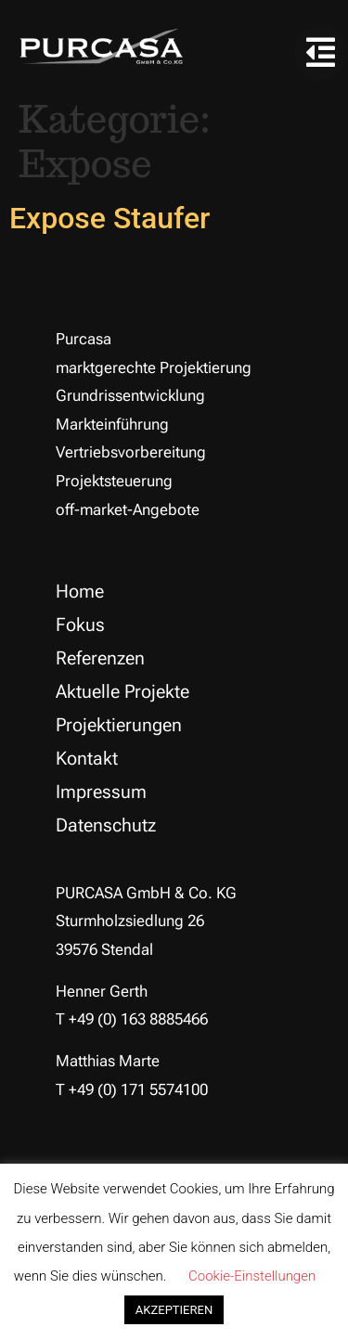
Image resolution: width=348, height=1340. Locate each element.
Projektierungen (119, 725)
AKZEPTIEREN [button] (174, 1310)
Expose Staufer (109, 218)
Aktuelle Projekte (122, 691)
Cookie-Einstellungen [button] (252, 1276)
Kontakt (87, 758)
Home (80, 591)
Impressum (101, 791)
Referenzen (100, 658)
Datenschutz (106, 825)
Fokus (80, 624)
